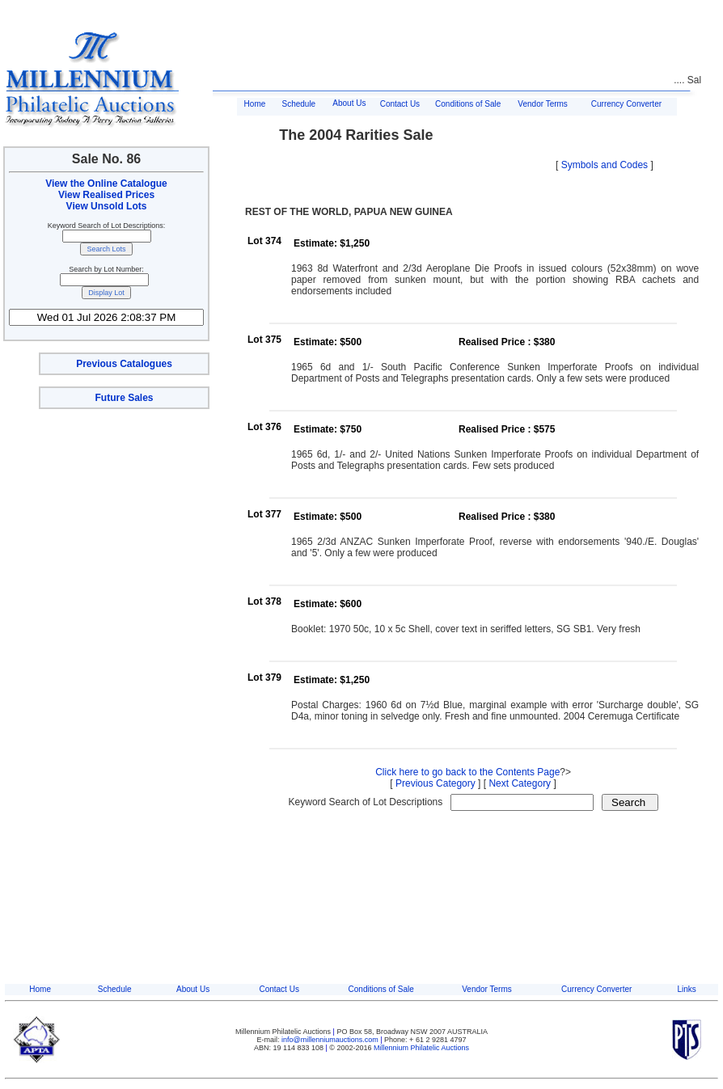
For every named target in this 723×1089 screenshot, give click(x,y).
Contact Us (400, 103)
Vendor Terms (543, 103)
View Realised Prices (106, 194)
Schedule (298, 103)
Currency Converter (626, 103)
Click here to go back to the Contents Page (467, 772)
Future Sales (124, 397)
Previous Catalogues (124, 363)
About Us (349, 103)
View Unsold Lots (106, 206)
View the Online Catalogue (106, 183)
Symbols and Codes (604, 165)
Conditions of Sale (468, 103)
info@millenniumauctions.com (330, 1040)
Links (687, 989)
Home (255, 103)
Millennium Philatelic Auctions (421, 1048)
